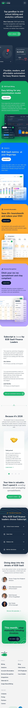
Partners (3, 700)
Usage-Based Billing (7, 684)
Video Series (21, 667)
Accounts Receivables (7, 671)
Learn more (6, 97)
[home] (5, 3)
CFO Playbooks (22, 671)
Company (3, 694)
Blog (19, 664)
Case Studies (22, 674)
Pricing (3, 697)
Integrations (4, 677)
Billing (3, 664)
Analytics (4, 667)
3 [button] (15, 474)
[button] (25, 3)
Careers (3, 703)
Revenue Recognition (7, 674)
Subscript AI (4, 680)
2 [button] (12, 474)
